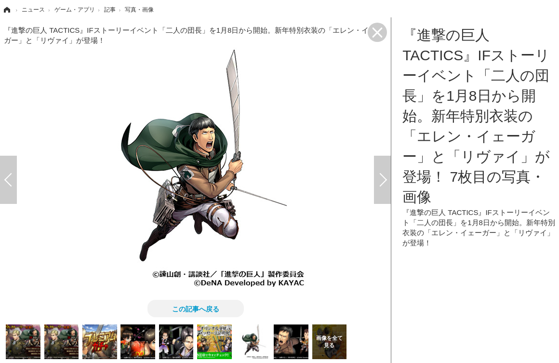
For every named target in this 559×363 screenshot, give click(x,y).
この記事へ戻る (195, 308)
